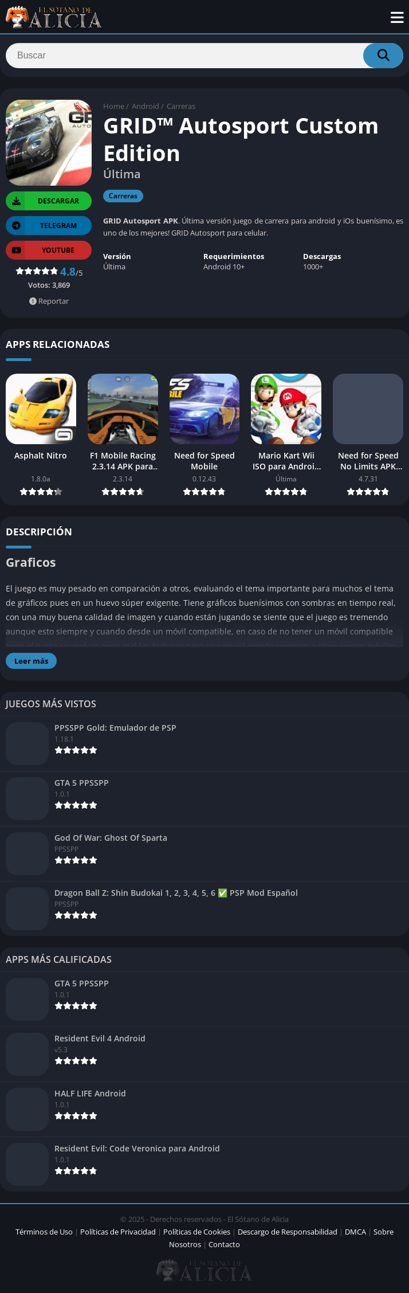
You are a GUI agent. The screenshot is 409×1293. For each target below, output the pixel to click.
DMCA (355, 1232)
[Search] (204, 55)
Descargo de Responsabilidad (287, 1232)
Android (145, 106)
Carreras (181, 106)
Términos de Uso (44, 1232)
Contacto (224, 1244)
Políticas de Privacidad (118, 1232)
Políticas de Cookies (196, 1232)
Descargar (42, 200)
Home (113, 106)
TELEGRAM (41, 225)
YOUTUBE (40, 250)
